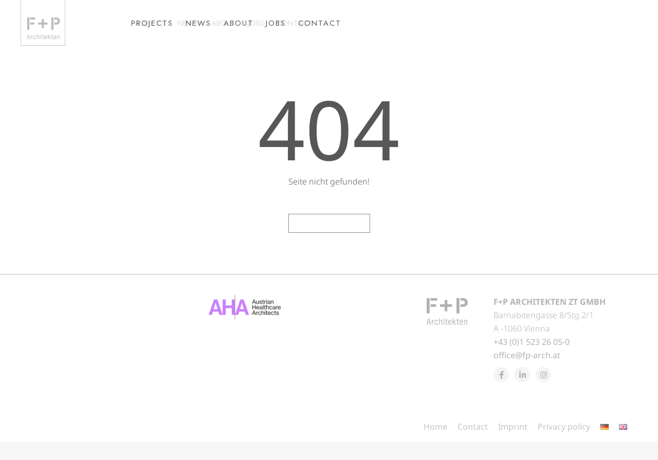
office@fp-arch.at (527, 373)
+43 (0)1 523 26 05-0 (532, 360)
